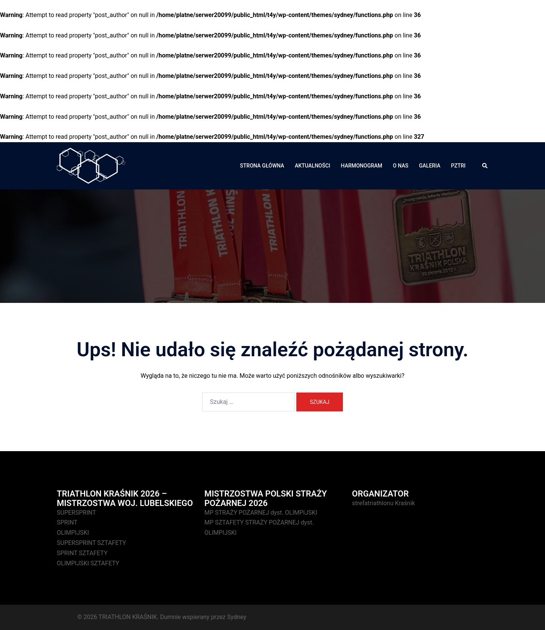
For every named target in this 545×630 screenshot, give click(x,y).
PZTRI (458, 166)
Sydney (236, 617)
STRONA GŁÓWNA (262, 166)
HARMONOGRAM (362, 166)
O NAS (400, 166)
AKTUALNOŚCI (312, 166)
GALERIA (429, 166)
